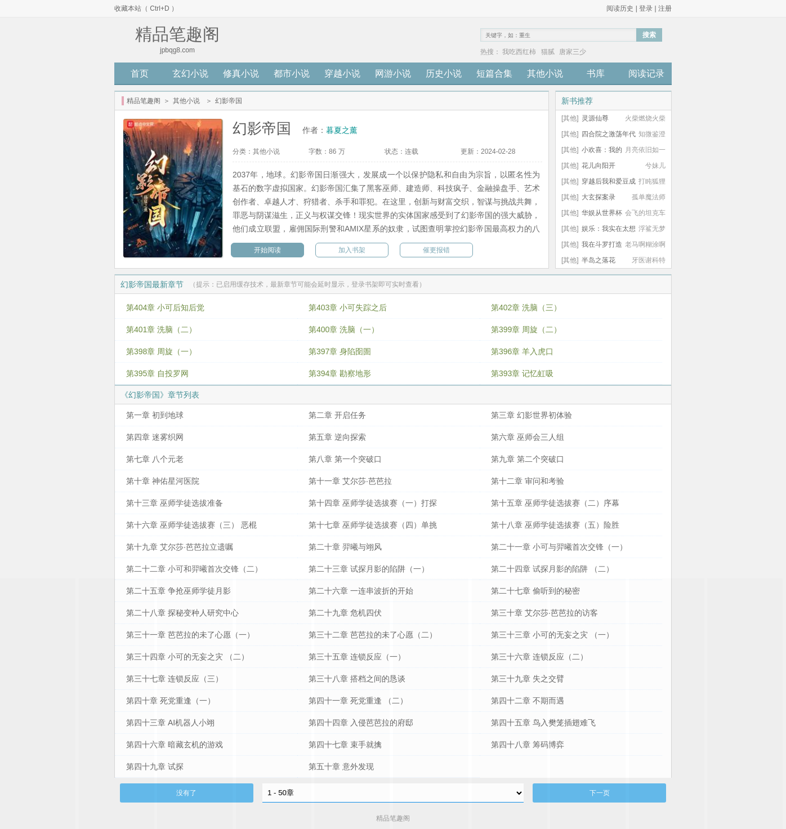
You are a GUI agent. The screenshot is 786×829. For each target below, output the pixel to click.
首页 (140, 73)
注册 (665, 8)
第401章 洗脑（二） (161, 329)
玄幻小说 (190, 73)
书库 (596, 73)
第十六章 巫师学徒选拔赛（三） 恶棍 (191, 524)
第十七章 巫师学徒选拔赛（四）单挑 (373, 524)
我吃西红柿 (519, 52)
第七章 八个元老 (155, 458)
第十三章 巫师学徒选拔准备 (174, 502)
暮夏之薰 (342, 130)
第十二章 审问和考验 (527, 480)
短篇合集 (494, 73)
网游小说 (393, 73)
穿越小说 (342, 73)
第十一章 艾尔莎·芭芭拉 (350, 480)
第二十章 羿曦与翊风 (345, 546)
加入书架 (351, 250)
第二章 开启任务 (337, 415)
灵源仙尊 (595, 118)
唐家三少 (572, 52)
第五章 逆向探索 (337, 437)
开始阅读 (267, 250)
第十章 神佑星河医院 (162, 480)
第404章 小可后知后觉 (165, 307)
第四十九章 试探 (155, 766)
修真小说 (241, 73)
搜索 (649, 35)
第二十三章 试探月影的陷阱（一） (369, 568)
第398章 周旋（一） (161, 351)
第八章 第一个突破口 (345, 458)
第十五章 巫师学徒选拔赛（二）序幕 (555, 502)
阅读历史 (619, 8)
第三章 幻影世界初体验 (531, 415)
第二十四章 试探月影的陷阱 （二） (552, 568)
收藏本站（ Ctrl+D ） (146, 8)
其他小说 (545, 73)
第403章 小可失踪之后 (348, 307)
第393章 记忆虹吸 (522, 373)
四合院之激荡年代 (609, 134)
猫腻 (548, 52)
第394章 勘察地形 (340, 373)
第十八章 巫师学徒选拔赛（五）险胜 (555, 524)
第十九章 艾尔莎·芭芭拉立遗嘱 (179, 546)
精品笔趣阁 (143, 101)
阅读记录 (646, 73)
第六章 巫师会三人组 (527, 437)
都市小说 (292, 73)
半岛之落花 (598, 260)
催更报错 (436, 250)
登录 (646, 8)
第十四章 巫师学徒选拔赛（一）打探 (373, 502)
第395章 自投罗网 (157, 373)
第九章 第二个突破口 (527, 458)
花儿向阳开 (598, 166)
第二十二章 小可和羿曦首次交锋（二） (194, 568)
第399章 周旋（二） (526, 329)
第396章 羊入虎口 (522, 351)
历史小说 (444, 73)
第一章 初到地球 (155, 415)
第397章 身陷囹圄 (340, 351)
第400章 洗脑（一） (344, 329)
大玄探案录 (598, 197)
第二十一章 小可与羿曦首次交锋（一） (559, 546)
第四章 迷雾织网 (155, 437)
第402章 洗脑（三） (526, 307)
